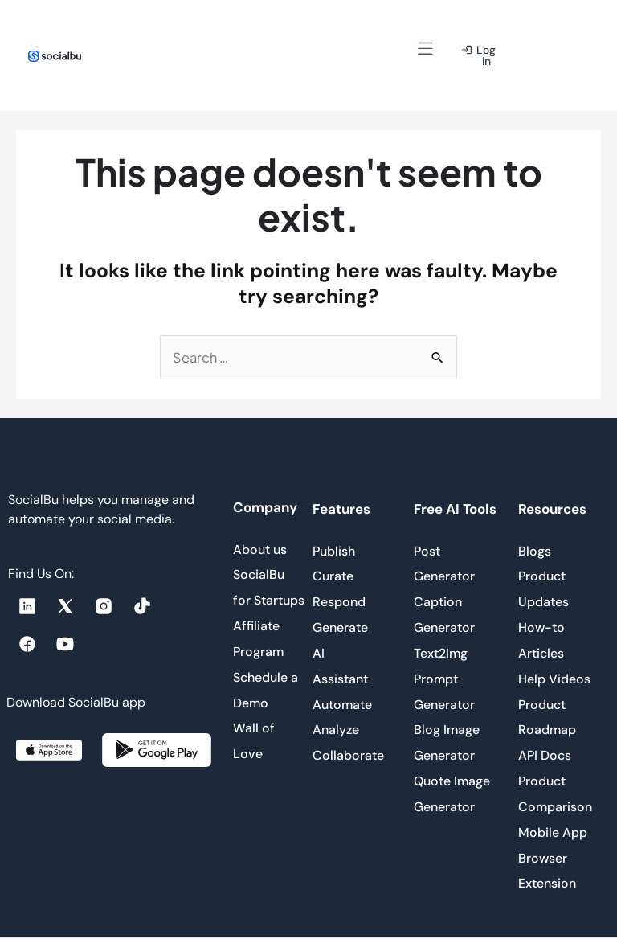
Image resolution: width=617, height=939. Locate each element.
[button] (425, 50)
